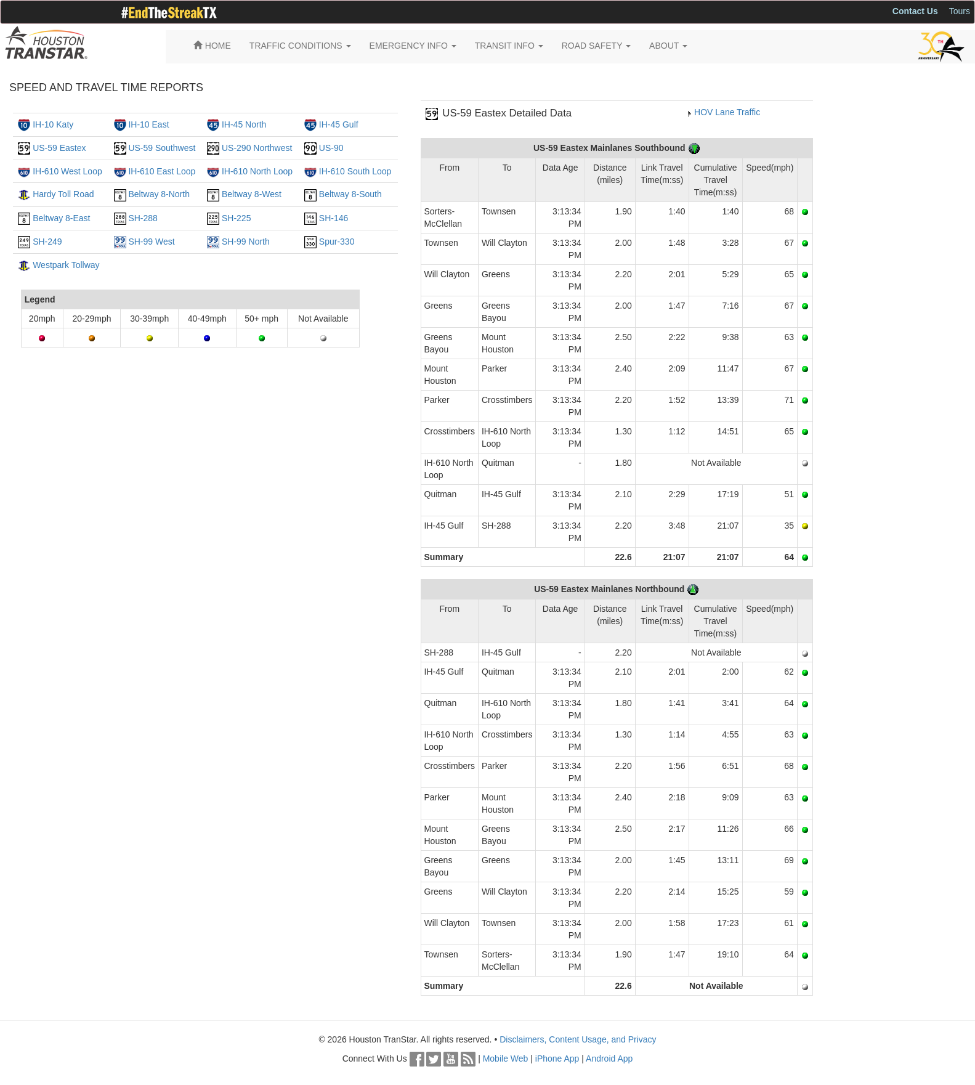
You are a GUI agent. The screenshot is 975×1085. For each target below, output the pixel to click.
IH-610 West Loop (67, 171)
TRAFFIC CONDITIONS (300, 46)
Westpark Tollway (66, 265)
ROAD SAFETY (596, 46)
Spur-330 (337, 241)
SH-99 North (246, 241)
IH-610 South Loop (355, 171)
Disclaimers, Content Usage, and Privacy (578, 1039)
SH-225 (236, 218)
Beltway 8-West (251, 194)
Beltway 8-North (159, 194)
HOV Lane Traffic (727, 112)
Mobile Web (505, 1058)
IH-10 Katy (53, 124)
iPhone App (557, 1058)
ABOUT (668, 46)
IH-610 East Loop (161, 171)
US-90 (331, 148)
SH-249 (47, 241)
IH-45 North (244, 124)
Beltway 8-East (61, 218)
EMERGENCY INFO (413, 46)
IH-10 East (148, 124)
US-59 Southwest (161, 148)
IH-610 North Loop (257, 171)
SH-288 (142, 218)
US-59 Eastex (59, 148)
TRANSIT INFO (509, 46)
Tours (959, 11)
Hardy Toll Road (63, 194)
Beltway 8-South (350, 194)
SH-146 (333, 218)
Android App (609, 1058)
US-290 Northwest (257, 148)
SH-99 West (151, 241)
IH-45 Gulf (338, 124)
